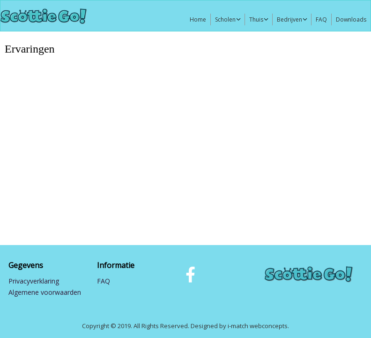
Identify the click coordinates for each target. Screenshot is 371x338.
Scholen (225, 19)
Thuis (256, 19)
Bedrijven (289, 19)
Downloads (351, 19)
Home (198, 19)
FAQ (321, 19)
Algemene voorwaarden (44, 292)
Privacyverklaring (33, 281)
